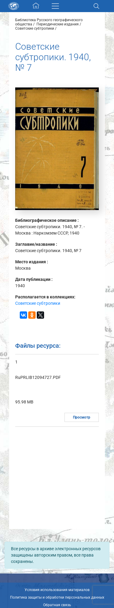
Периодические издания (57, 24)
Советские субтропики (34, 28)
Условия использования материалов (57, 590)
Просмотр (81, 417)
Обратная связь (57, 605)
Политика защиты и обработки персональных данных (57, 597)
